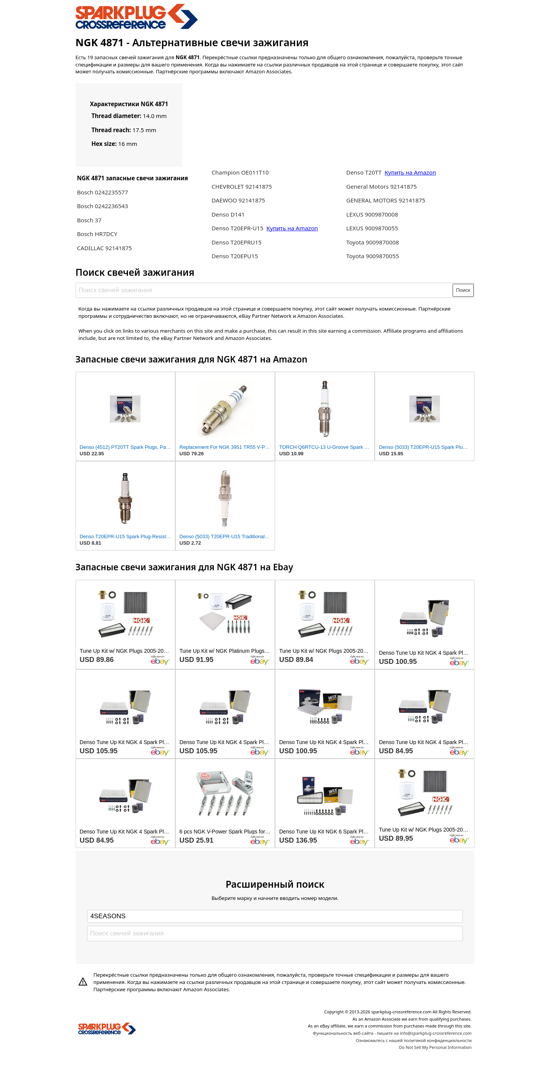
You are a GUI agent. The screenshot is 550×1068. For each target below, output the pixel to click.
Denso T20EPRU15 (237, 242)
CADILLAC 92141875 (104, 248)
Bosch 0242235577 (102, 192)
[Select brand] (275, 916)
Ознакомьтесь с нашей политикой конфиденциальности (414, 1040)
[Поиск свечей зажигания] (264, 290)
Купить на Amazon (292, 228)
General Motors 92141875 (381, 186)
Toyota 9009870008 (372, 242)
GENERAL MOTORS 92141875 (385, 200)
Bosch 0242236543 (102, 206)
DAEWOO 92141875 (238, 200)
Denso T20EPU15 (235, 256)
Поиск (463, 290)
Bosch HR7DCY (97, 234)
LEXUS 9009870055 (372, 228)
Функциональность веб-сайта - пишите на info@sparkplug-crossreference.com (392, 1033)
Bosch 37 (89, 220)
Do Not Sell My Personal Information (435, 1047)
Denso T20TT (364, 172)
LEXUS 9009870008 (372, 214)
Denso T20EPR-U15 (238, 228)
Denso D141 (228, 214)
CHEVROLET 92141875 (242, 186)
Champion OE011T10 (240, 172)
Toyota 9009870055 (372, 256)
